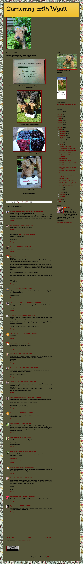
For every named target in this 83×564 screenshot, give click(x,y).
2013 (60, 127)
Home (29, 537)
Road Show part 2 (65, 165)
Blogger (49, 556)
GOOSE (12, 354)
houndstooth (14, 496)
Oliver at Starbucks (65, 152)
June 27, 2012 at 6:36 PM (32, 302)
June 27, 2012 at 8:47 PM (31, 343)
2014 (60, 125)
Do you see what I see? (66, 180)
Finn (11, 246)
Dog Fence (13, 458)
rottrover (13, 288)
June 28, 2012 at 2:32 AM (22, 437)
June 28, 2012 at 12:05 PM (23, 478)
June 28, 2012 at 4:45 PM (22, 506)
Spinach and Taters (65, 160)
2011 (60, 199)
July (61, 142)
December (63, 131)
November (63, 133)
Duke (11, 437)
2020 (60, 112)
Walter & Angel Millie (16, 302)
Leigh (11, 423)
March (62, 192)
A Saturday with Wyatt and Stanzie (67, 155)
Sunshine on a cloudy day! (67, 162)
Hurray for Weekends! (66, 185)
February (63, 194)
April (61, 190)
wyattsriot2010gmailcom (66, 104)
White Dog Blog (15, 333)
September (63, 137)
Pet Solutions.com (15, 460)
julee (11, 256)
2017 (60, 118)
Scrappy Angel (14, 367)
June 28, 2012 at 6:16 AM (27, 451)
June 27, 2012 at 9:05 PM (24, 354)
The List (61, 172)
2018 (60, 116)
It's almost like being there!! (67, 182)
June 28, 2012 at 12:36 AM (32, 397)
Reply (12, 220)
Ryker (12, 506)
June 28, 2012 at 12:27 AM (27, 381)
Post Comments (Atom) (22, 540)
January (62, 196)
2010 (60, 201)
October (62, 135)
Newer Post (10, 537)
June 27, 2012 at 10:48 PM (29, 367)
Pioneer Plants (63, 178)
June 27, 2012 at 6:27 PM (24, 288)
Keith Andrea (14, 451)
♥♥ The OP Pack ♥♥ (15, 315)
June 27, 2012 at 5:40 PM (22, 246)
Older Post (48, 537)
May (61, 187)
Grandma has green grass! (67, 150)
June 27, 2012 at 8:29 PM (28, 333)
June (61, 144)
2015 (60, 122)
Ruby (11, 478)
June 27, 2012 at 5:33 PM (28, 225)
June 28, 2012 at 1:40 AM (24, 412)
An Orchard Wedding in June (66, 175)
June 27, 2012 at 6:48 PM (30, 315)
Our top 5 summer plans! (67, 170)
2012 (60, 129)
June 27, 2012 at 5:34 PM (26, 234)
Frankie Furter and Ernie (17, 211)
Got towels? (63, 158)
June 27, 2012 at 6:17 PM (21, 256)
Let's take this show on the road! (67, 167)
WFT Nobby (13, 381)
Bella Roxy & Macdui (16, 397)
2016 (60, 120)
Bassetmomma (14, 225)
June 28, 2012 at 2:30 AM (22, 423)
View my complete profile (64, 222)
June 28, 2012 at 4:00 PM (27, 496)
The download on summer (67, 148)
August (62, 140)
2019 (60, 114)
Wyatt (68, 207)
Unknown (13, 412)
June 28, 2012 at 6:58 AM (25, 467)
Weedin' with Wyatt (65, 146)
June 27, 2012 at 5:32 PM (34, 211)
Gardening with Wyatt (36, 9)
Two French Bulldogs (16, 343)
